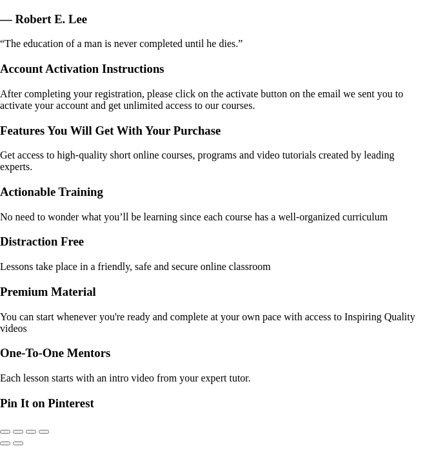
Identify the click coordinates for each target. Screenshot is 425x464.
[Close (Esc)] (44, 432)
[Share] (31, 432)
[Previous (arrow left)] (5, 443)
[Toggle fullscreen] (18, 432)
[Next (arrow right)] (18, 443)
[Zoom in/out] (5, 432)
